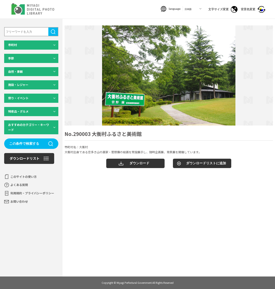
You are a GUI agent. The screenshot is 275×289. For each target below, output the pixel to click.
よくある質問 (19, 185)
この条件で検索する (24, 143)
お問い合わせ (19, 201)
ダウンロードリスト (25, 158)
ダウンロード (139, 163)
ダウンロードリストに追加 (206, 163)
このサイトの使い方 (23, 177)
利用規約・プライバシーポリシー (32, 193)
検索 (53, 32)
